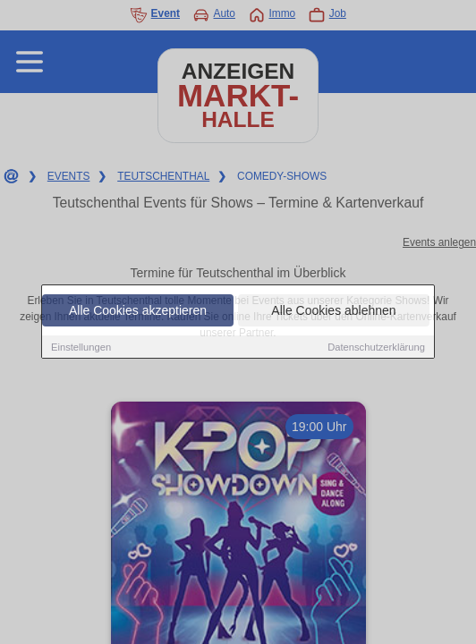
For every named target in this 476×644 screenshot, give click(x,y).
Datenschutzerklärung (376, 348)
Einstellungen (81, 348)
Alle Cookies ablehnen (333, 311)
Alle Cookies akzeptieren (138, 311)
